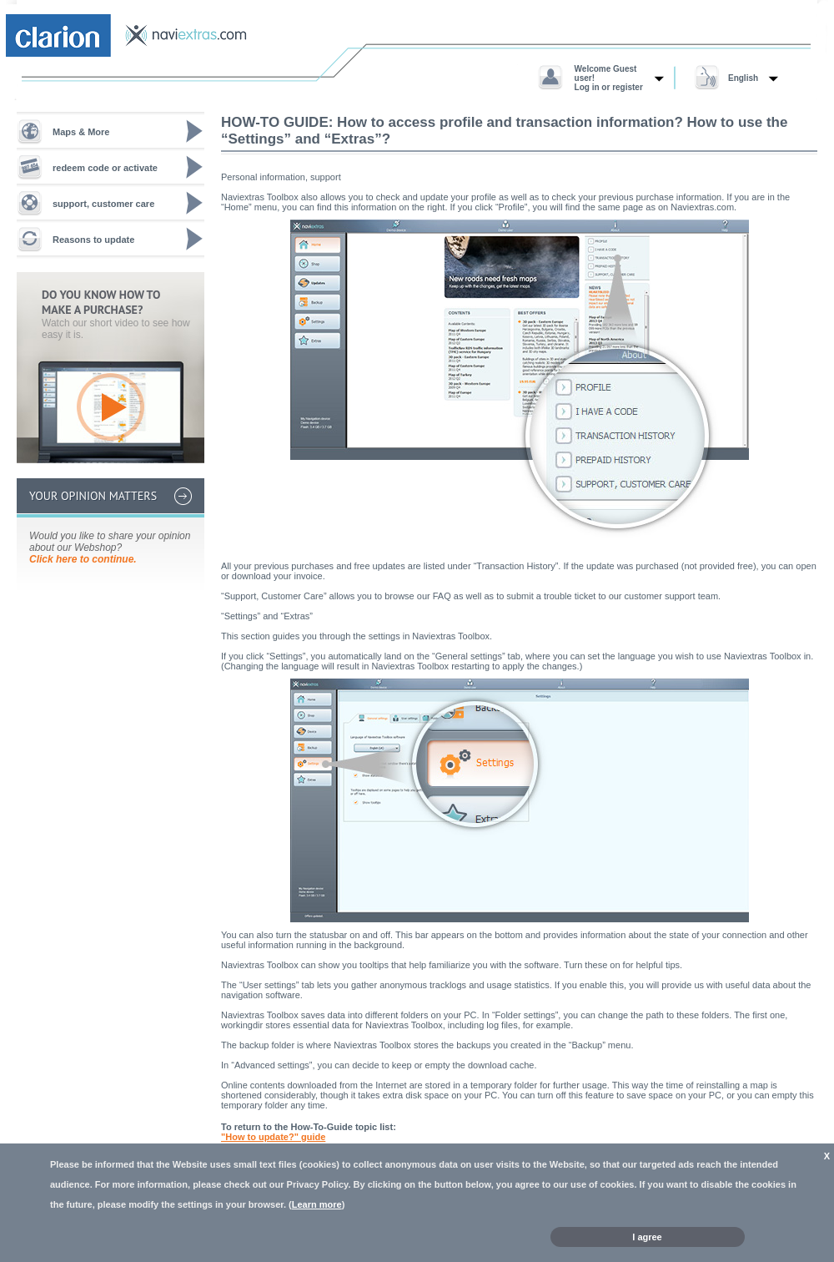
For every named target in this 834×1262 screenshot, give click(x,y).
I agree (646, 1237)
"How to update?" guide (273, 1137)
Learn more (317, 1204)
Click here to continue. (83, 559)
